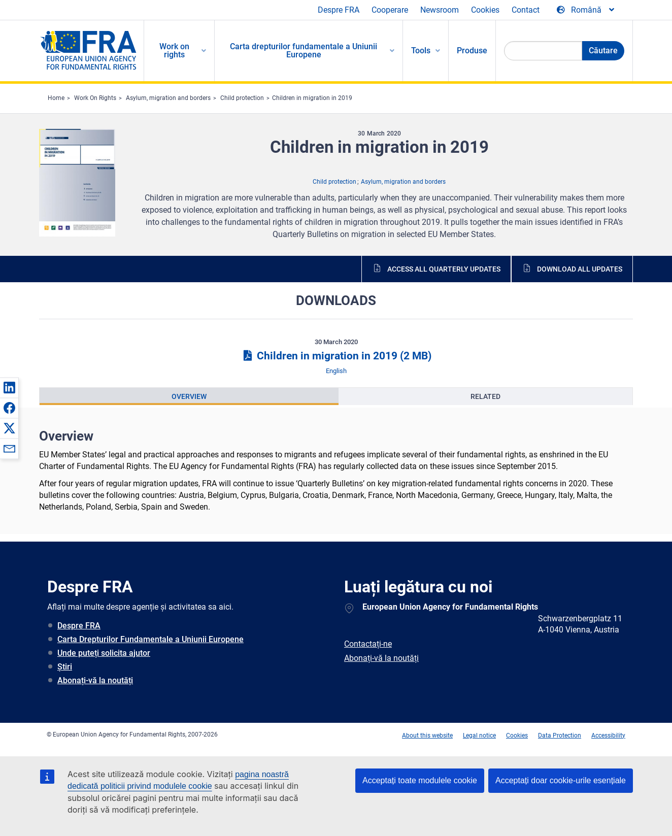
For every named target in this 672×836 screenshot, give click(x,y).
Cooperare (390, 10)
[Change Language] (586, 10)
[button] (9, 387)
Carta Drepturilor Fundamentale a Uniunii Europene (150, 639)
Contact (526, 10)
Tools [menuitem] (420, 50)
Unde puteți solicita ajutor (103, 653)
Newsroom (439, 10)
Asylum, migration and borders (168, 98)
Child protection (242, 98)
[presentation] (189, 396)
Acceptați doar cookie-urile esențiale (560, 780)
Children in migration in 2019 (312, 98)
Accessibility (608, 735)
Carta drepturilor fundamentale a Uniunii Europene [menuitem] (303, 50)
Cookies (485, 10)
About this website (427, 735)
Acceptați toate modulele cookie (419, 780)
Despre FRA (338, 10)
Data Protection (559, 735)
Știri (64, 667)
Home (56, 98)
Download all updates (579, 269)
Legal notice (479, 735)
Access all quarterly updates (443, 269)
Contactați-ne (368, 644)
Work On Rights (95, 98)
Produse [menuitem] (472, 50)
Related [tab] (485, 396)
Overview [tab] (189, 396)
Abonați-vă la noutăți (95, 680)
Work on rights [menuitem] (174, 50)
